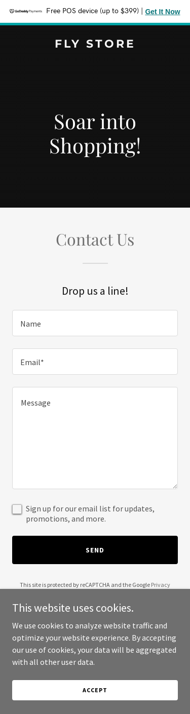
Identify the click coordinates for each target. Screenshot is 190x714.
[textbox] (95, 323)
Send (95, 549)
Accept (95, 690)
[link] (95, 44)
